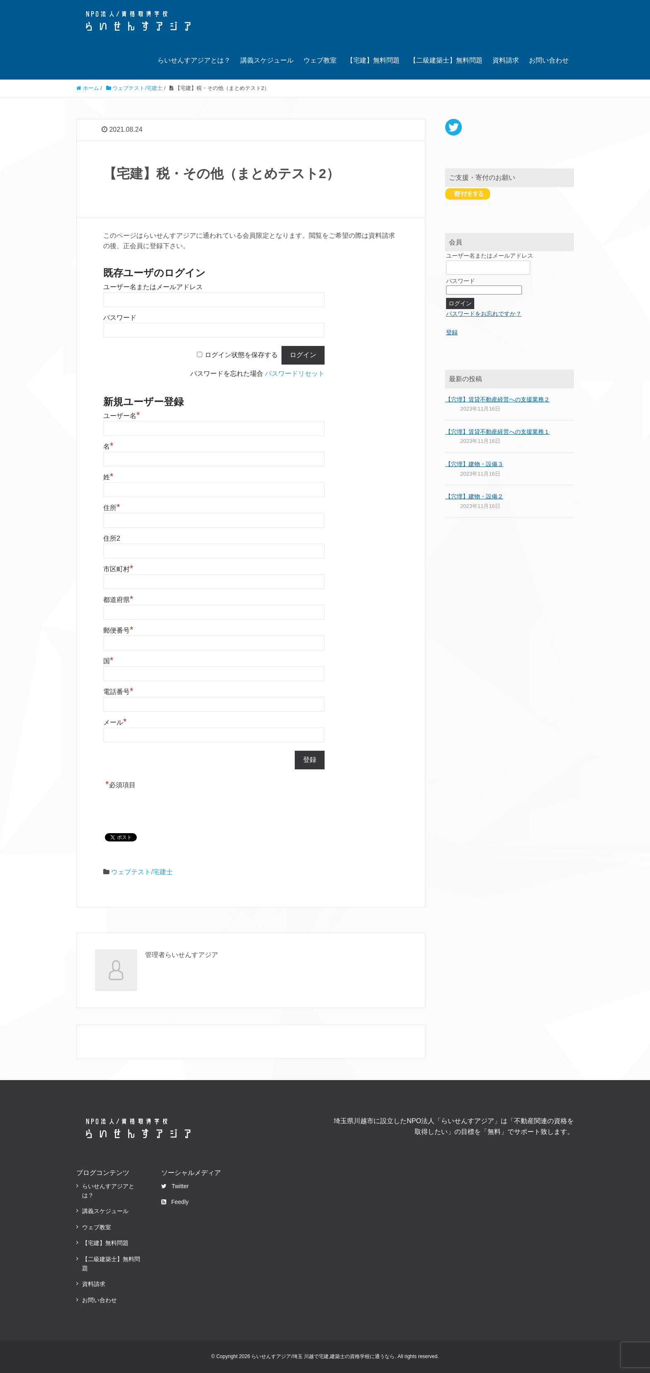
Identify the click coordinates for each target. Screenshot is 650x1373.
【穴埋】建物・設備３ (474, 464)
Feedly (175, 1202)
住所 (111, 507)
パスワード (119, 317)
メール (115, 722)
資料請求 (505, 60)
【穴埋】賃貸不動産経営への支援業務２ (497, 399)
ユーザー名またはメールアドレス (153, 286)
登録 (452, 332)
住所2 (111, 538)
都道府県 (118, 599)
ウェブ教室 (320, 60)
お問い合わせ (549, 60)
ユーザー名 (121, 415)
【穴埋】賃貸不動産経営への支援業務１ (497, 431)
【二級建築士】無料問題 (446, 60)
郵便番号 (118, 630)
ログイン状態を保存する (241, 354)
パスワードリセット (295, 373)
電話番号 (118, 691)
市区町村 (118, 569)
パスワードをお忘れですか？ (483, 313)
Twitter (175, 1186)
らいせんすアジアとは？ (194, 60)
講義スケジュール (266, 60)
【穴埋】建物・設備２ (474, 496)
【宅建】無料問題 (373, 60)
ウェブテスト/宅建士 (141, 871)
